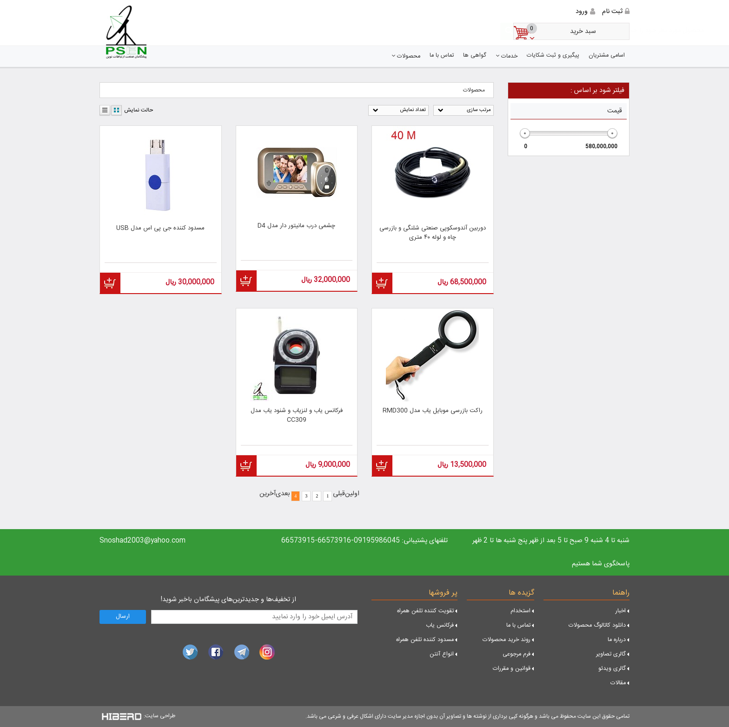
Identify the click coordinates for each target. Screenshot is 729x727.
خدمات (506, 56)
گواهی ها (474, 55)
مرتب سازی (479, 110)
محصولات (405, 56)
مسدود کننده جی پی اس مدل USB (160, 228)
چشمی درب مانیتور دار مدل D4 (296, 226)
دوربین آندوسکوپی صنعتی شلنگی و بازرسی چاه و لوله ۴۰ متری (432, 232)
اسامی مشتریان (607, 55)
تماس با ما (442, 55)
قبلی (339, 494)
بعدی (283, 494)
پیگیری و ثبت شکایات (553, 55)
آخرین (267, 494)
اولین (352, 494)
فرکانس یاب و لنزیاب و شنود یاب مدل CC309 (297, 415)
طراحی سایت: (159, 716)
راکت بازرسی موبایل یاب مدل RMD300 (433, 411)
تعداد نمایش (413, 110)
